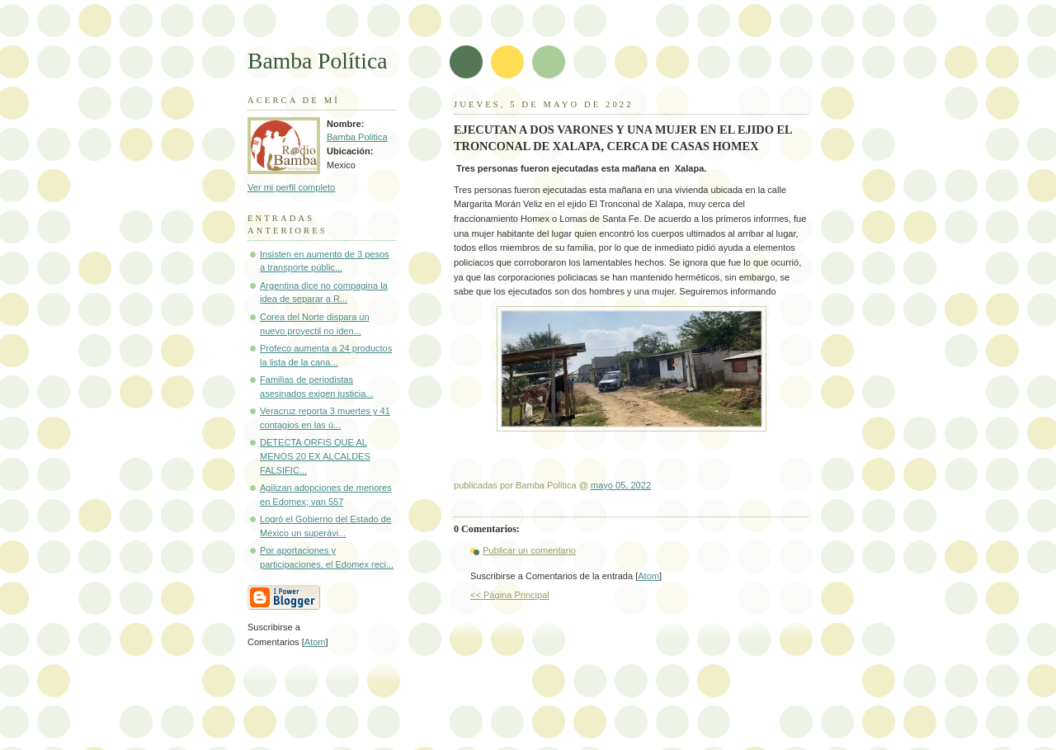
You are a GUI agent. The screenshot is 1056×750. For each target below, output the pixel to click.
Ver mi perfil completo (291, 187)
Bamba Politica (357, 137)
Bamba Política (317, 60)
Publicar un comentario (529, 550)
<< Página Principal (509, 595)
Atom (648, 576)
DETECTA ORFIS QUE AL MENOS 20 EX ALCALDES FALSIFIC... (315, 455)
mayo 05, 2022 (621, 485)
